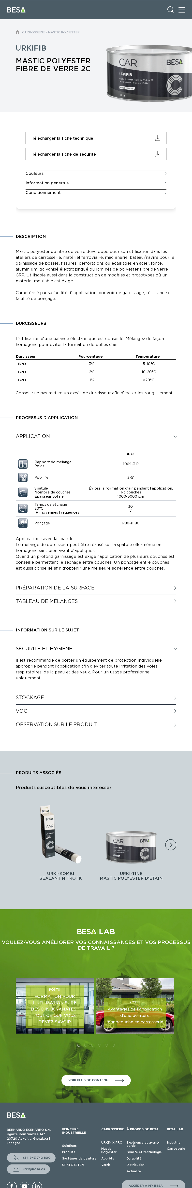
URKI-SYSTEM (73, 1165)
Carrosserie (176, 1148)
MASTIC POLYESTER (64, 32)
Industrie (173, 1142)
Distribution (136, 1165)
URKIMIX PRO (111, 1142)
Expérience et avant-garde (143, 1144)
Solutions (69, 1145)
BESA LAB (175, 1129)
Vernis (106, 1165)
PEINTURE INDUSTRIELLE (74, 1130)
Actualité (134, 1171)
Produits (68, 1152)
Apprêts (107, 1158)
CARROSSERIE (33, 32)
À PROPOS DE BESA (143, 1129)
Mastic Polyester (109, 1150)
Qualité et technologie (144, 1152)
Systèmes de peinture (79, 1158)
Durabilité (134, 1158)
